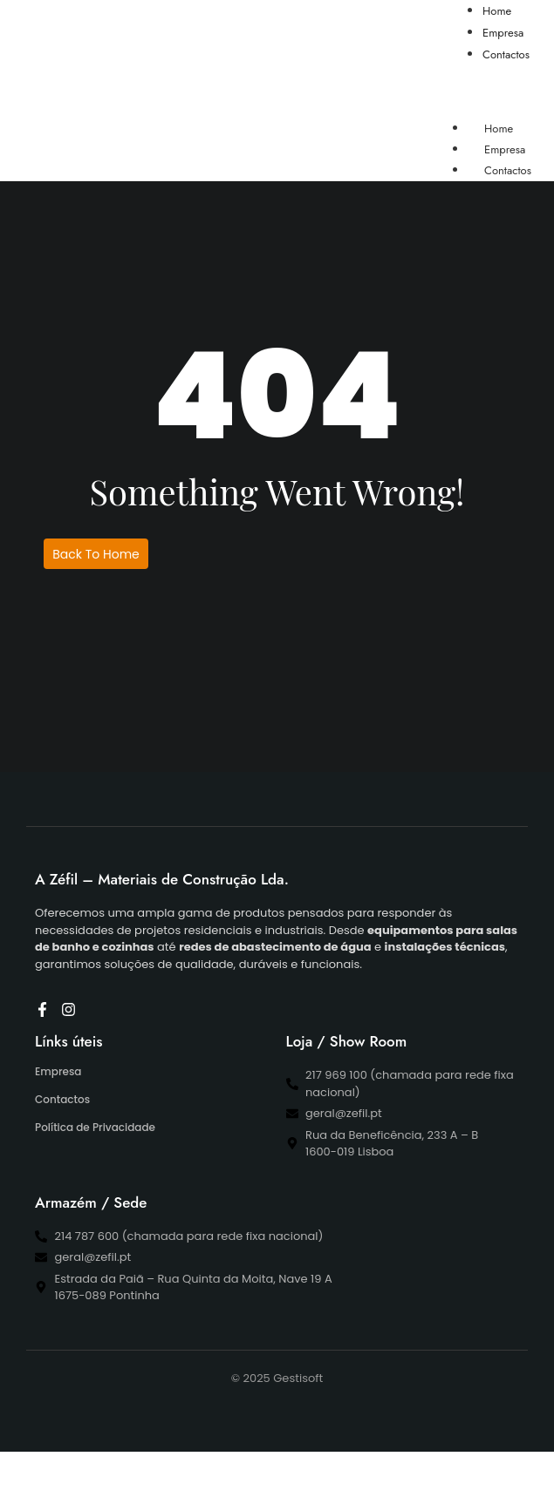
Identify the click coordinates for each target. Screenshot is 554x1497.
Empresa (58, 1071)
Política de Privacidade (95, 1127)
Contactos (507, 170)
